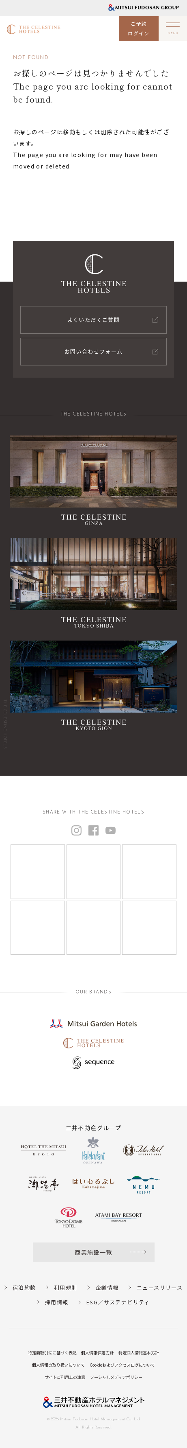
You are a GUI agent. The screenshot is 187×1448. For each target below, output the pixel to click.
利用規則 (65, 1287)
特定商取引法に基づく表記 (52, 1353)
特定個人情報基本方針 (138, 1353)
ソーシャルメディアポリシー (116, 1377)
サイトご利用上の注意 (65, 1377)
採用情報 (57, 1302)
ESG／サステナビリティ (118, 1302)
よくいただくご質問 (93, 320)
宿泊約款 (24, 1287)
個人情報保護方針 (97, 1353)
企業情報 (107, 1287)
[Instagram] (38, 871)
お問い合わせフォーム (93, 351)
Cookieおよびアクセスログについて (122, 1365)
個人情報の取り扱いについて (58, 1365)
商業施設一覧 (93, 1252)
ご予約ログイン (139, 28)
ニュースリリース (160, 1287)
